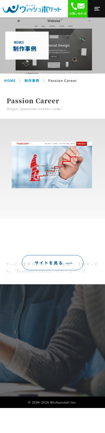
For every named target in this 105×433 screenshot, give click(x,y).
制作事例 (32, 80)
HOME (10, 80)
